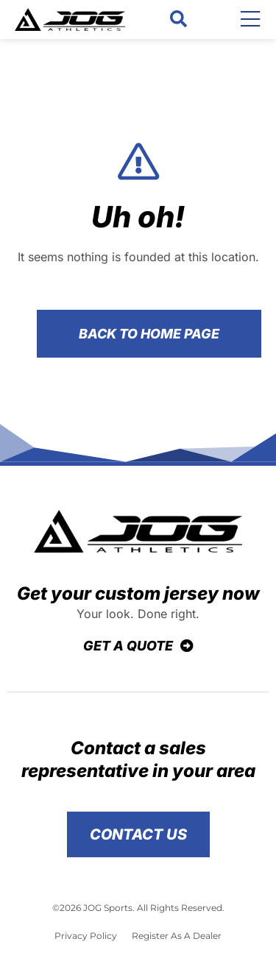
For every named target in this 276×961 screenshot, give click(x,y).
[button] (178, 19)
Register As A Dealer (177, 935)
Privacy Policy (85, 935)
